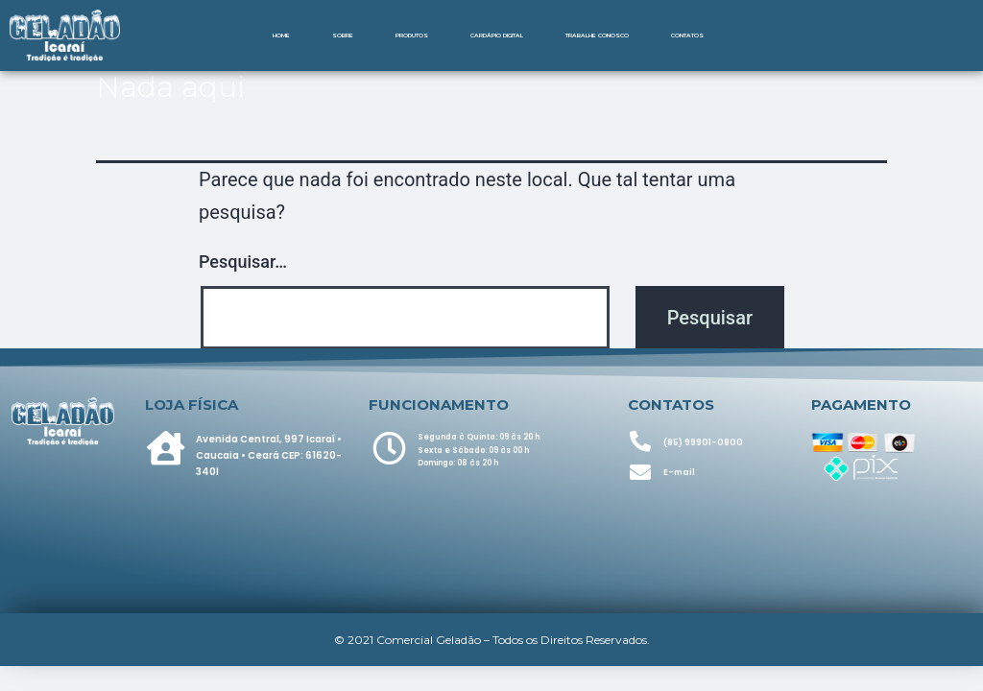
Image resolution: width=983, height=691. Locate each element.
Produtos (412, 35)
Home (281, 35)
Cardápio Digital (496, 35)
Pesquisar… (243, 261)
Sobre (342, 35)
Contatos (687, 35)
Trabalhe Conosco (597, 35)
